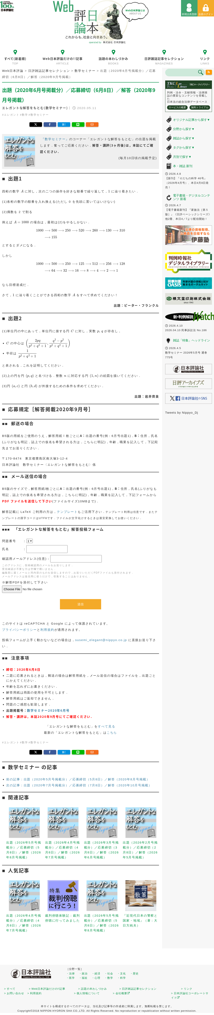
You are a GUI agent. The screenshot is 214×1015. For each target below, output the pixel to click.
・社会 (108, 973)
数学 (25, 114)
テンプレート (67, 511)
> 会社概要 (121, 993)
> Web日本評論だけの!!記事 (47, 988)
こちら (112, 732)
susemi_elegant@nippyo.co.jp (101, 640)
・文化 (121, 973)
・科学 (121, 977)
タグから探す (184, 147)
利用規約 (47, 629)
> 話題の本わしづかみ (92, 988)
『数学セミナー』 (55, 139)
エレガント (11, 114)
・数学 (108, 977)
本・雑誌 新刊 (182, 166)
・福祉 (83, 977)
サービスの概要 (177, 107)
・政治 (83, 973)
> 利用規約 (34, 993)
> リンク (186, 988)
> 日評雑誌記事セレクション (138, 988)
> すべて (9, 988)
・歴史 (134, 973)
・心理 (96, 977)
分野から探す (184, 129)
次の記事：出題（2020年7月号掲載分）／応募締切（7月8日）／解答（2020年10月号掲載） (79, 785)
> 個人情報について (87, 993)
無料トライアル (199, 107)
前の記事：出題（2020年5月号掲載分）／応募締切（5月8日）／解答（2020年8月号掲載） (78, 779)
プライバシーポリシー (19, 629)
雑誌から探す (184, 138)
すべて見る (106, 726)
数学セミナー (39, 114)
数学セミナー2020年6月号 (48, 710)
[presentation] (22, 191)
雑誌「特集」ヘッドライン (191, 340)
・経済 (96, 973)
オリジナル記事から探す (191, 119)
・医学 (70, 977)
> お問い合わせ (14, 993)
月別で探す (182, 156)
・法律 (70, 973)
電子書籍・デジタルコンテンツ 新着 (191, 197)
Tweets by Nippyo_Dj (181, 412)
